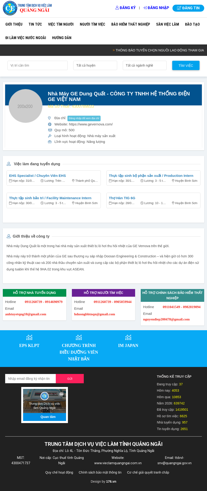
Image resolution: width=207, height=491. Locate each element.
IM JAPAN (128, 345)
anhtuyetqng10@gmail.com (25, 314)
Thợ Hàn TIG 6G (122, 198)
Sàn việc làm (167, 24)
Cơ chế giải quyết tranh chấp (148, 472)
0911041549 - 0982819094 (181, 307)
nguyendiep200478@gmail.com (166, 319)
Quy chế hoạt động (59, 472)
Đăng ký (126, 8)
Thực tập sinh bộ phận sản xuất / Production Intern (151, 176)
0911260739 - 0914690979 (44, 302)
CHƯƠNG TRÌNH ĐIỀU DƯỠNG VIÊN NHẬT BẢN (79, 352)
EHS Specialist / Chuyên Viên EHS (37, 176)
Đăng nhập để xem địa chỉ (84, 118)
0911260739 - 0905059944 (113, 302)
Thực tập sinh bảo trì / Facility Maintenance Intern (50, 198)
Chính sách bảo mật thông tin (100, 472)
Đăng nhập (156, 8)
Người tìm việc (92, 24)
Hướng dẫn (61, 38)
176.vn (111, 481)
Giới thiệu (13, 24)
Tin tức (35, 24)
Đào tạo (192, 24)
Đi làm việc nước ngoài (25, 38)
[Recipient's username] (30, 378)
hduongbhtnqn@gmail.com (94, 314)
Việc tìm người (61, 24)
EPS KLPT (29, 345)
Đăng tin (188, 8)
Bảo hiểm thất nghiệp (130, 24)
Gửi (69, 378)
